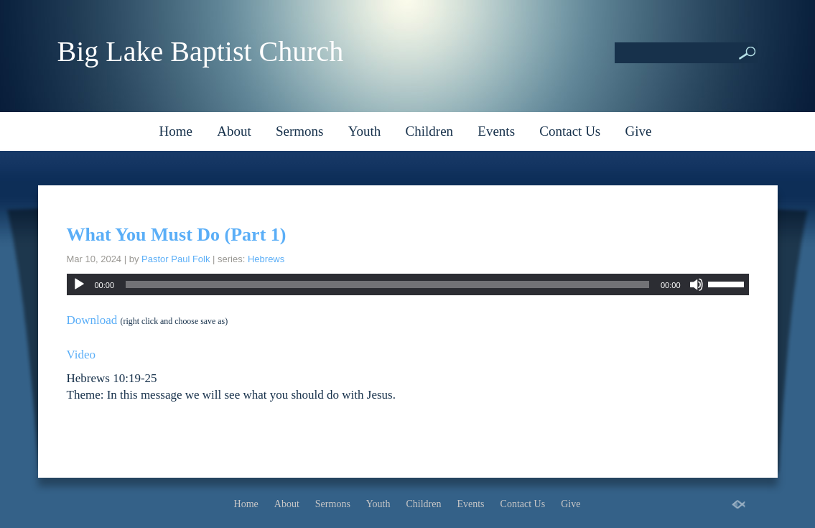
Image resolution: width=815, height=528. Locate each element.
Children (430, 131)
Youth (364, 131)
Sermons (300, 131)
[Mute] (696, 284)
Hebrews (266, 259)
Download (92, 320)
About (234, 131)
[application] (408, 284)
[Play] (79, 284)
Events (496, 131)
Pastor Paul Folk (175, 259)
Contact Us (569, 131)
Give (638, 131)
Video (81, 354)
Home (175, 131)
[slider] (387, 284)
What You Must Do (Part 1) (177, 234)
